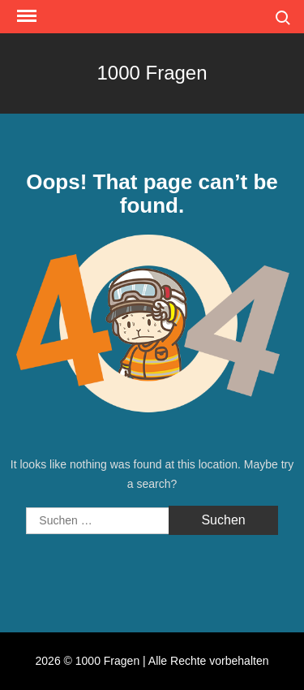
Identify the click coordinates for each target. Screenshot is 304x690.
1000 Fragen (151, 73)
